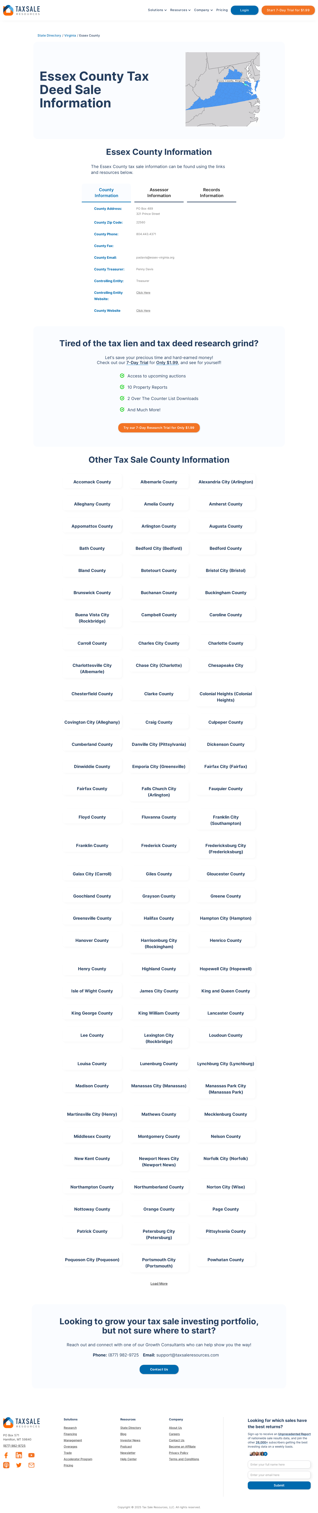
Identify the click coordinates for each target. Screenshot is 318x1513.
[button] (157, 10)
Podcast (126, 1446)
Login (244, 10)
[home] (21, 10)
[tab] (106, 193)
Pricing (222, 10)
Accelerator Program (78, 1459)
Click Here (143, 292)
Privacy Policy (178, 1452)
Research (70, 1427)
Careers (174, 1434)
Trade (68, 1452)
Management (73, 1440)
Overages (70, 1446)
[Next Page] (159, 1284)
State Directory (130, 1427)
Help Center (128, 1459)
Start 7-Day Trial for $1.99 (288, 10)
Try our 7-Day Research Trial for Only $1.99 (159, 428)
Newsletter (127, 1452)
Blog (123, 1434)
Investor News (130, 1440)
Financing (70, 1434)
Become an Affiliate (182, 1446)
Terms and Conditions (184, 1459)
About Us (175, 1427)
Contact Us (176, 1440)
